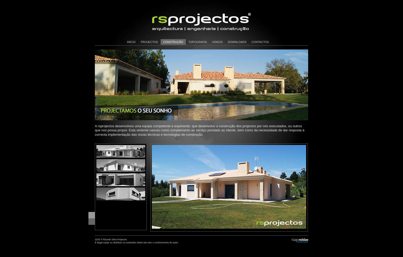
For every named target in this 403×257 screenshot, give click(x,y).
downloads (237, 42)
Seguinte (91, 221)
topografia (197, 42)
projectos (149, 42)
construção (173, 42)
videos (217, 42)
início (131, 42)
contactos (260, 42)
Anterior (91, 215)
